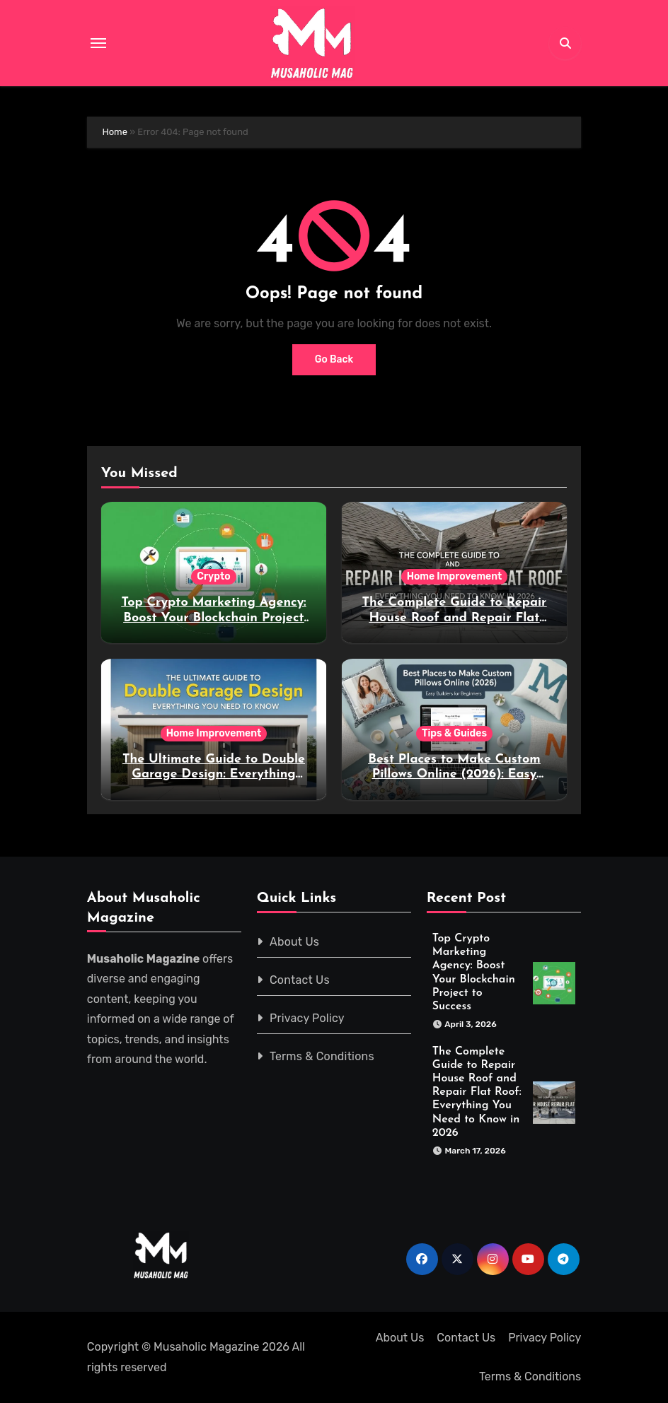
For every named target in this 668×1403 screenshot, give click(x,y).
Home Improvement (454, 576)
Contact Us (300, 980)
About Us (294, 942)
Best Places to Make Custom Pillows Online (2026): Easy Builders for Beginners (454, 775)
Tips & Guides (454, 733)
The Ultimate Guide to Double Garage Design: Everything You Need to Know (213, 775)
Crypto (213, 576)
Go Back (334, 359)
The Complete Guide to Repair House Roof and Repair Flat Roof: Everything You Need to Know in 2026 (477, 1092)
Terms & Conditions (322, 1056)
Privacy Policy (307, 1018)
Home (114, 132)
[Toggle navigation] (98, 43)
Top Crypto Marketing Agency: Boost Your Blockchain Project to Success (213, 618)
